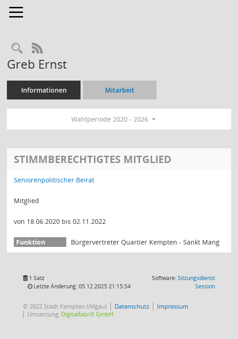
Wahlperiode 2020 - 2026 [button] (113, 119)
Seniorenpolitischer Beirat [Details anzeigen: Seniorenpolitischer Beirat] (54, 179)
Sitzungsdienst (196, 282)
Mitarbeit (119, 90)
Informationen (44, 90)
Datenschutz (132, 306)
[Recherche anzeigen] (17, 48)
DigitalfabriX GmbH (87, 314)
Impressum (172, 306)
